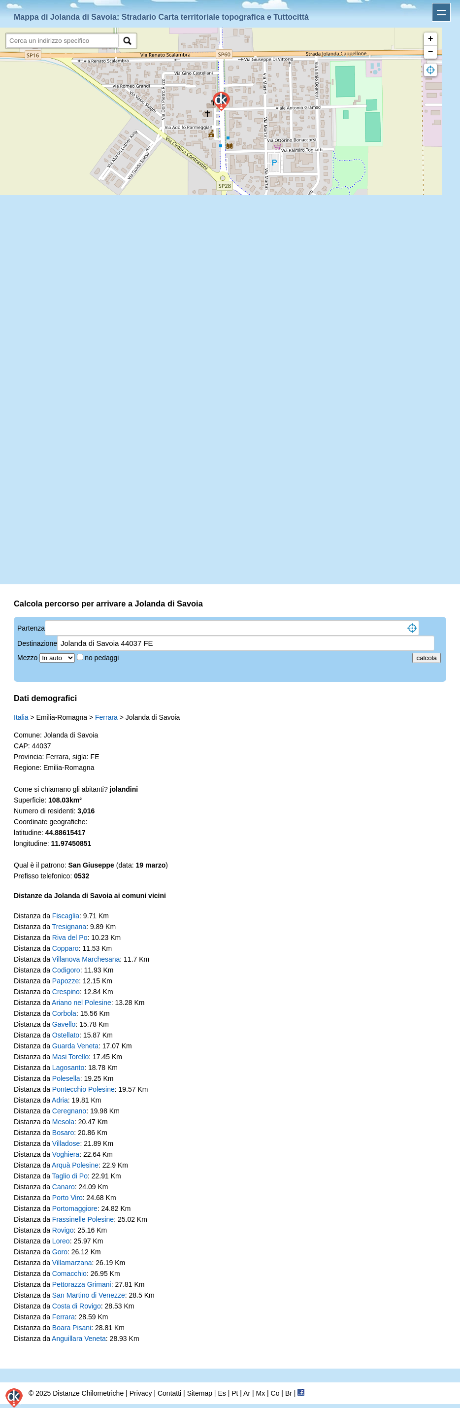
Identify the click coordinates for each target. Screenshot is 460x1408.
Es (222, 1393)
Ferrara (106, 717)
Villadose (66, 1143)
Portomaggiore (75, 1208)
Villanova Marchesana (86, 959)
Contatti (169, 1393)
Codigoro (66, 970)
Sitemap (199, 1393)
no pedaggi (103, 658)
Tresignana (69, 927)
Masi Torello (70, 1057)
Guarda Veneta (75, 1046)
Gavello (63, 1024)
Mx (260, 1393)
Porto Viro (67, 1198)
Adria (60, 1100)
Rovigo (63, 1230)
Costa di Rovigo (76, 1306)
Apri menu (441, 12)
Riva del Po (70, 937)
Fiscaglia (65, 916)
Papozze (65, 981)
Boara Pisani (71, 1328)
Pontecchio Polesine (83, 1089)
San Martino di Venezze (88, 1295)
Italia (21, 717)
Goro (59, 1252)
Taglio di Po (70, 1176)
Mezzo (28, 658)
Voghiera (65, 1154)
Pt (234, 1393)
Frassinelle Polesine (83, 1219)
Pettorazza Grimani (81, 1284)
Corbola (64, 1013)
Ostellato (65, 1035)
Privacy (141, 1393)
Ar (246, 1393)
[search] (62, 41)
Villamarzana (72, 1263)
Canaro (63, 1187)
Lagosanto (68, 1068)
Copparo (65, 948)
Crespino (66, 992)
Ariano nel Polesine (81, 1002)
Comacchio (69, 1273)
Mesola (63, 1122)
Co (275, 1393)
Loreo (61, 1241)
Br (288, 1393)
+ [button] (430, 39)
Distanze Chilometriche (88, 1393)
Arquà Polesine (75, 1165)
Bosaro (63, 1133)
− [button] (430, 52)
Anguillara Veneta (79, 1338)
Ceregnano (69, 1111)
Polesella (66, 1078)
